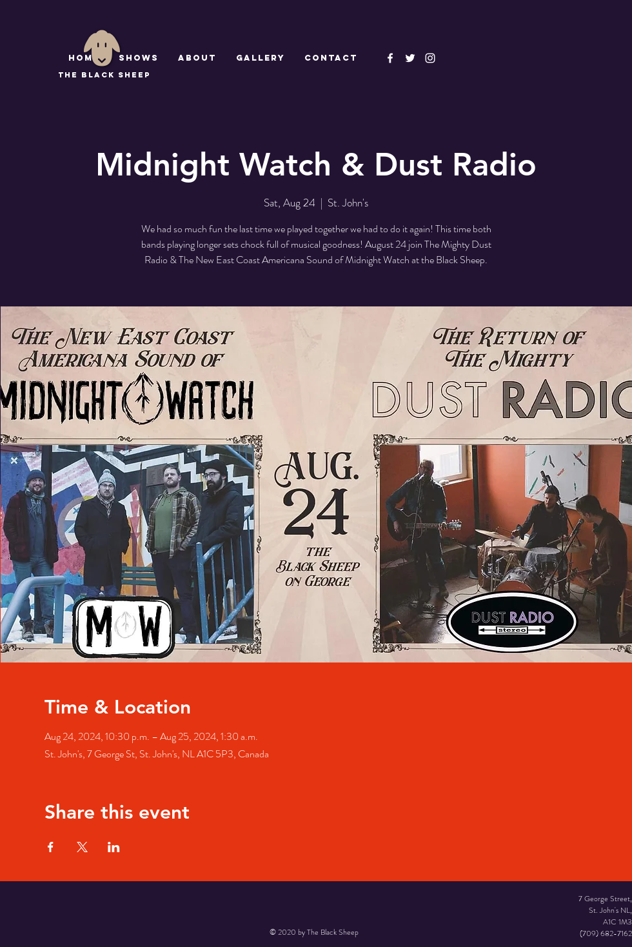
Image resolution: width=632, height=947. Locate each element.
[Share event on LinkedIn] (114, 847)
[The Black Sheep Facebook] (390, 58)
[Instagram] (430, 58)
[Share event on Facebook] (50, 847)
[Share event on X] (82, 847)
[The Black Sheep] (410, 58)
